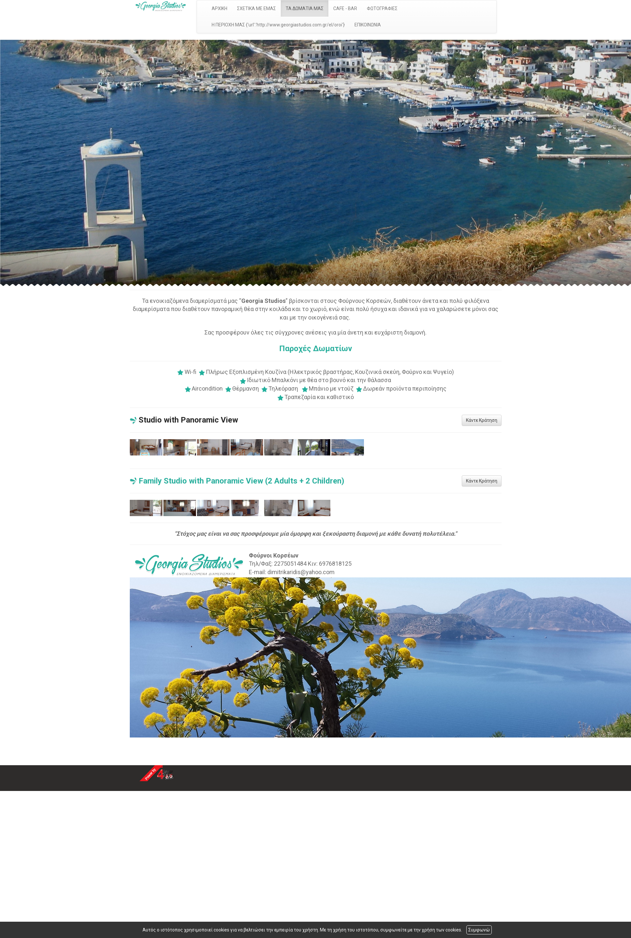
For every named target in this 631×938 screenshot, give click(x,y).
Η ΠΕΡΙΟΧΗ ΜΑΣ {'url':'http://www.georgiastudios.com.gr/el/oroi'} (278, 24)
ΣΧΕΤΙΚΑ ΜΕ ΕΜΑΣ (256, 8)
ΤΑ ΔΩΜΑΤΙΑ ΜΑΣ (304, 8)
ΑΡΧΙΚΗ (219, 8)
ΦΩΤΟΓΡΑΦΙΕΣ (382, 8)
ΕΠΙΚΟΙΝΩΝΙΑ (367, 24)
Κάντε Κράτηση (481, 420)
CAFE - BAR (345, 8)
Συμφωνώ (479, 929)
